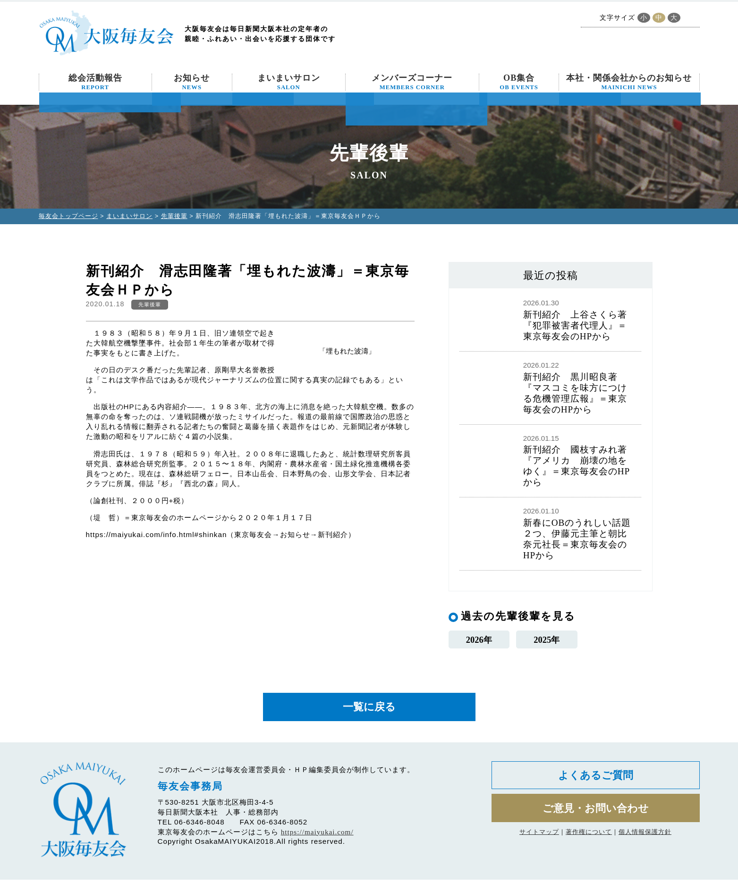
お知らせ (192, 82)
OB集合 (519, 82)
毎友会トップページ (68, 215)
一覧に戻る (369, 709)
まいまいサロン (288, 82)
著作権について (589, 837)
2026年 (479, 640)
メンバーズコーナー (412, 82)
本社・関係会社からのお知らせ (629, 82)
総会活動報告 (95, 82)
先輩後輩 (174, 215)
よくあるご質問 (595, 779)
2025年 (546, 640)
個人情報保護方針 (645, 837)
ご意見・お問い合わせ (596, 813)
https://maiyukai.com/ (317, 835)
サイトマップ (539, 837)
